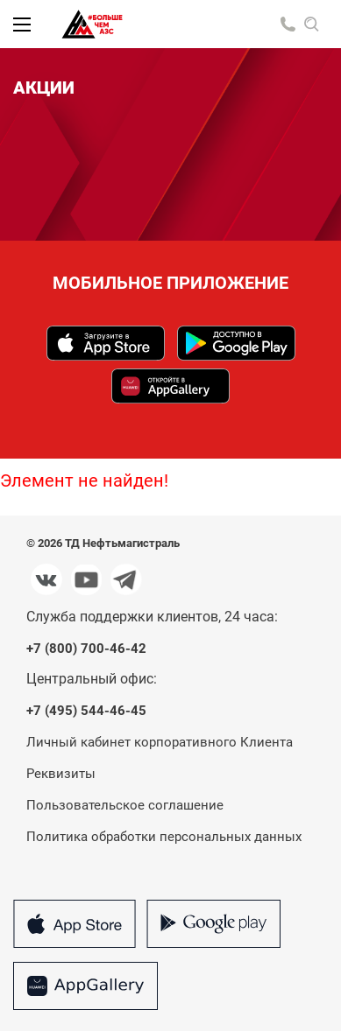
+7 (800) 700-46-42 (86, 649)
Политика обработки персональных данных (164, 837)
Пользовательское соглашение (125, 805)
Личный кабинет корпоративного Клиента (159, 742)
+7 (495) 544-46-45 (86, 711)
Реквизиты (61, 774)
